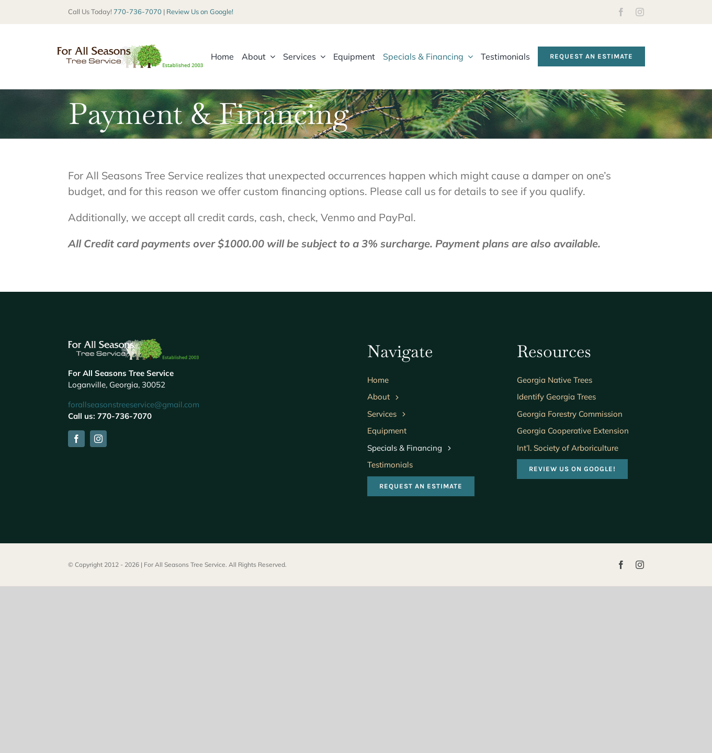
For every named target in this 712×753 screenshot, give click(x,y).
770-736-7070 (138, 11)
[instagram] (640, 12)
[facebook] (621, 12)
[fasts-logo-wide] (130, 49)
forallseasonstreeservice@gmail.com (133, 404)
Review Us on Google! (199, 11)
